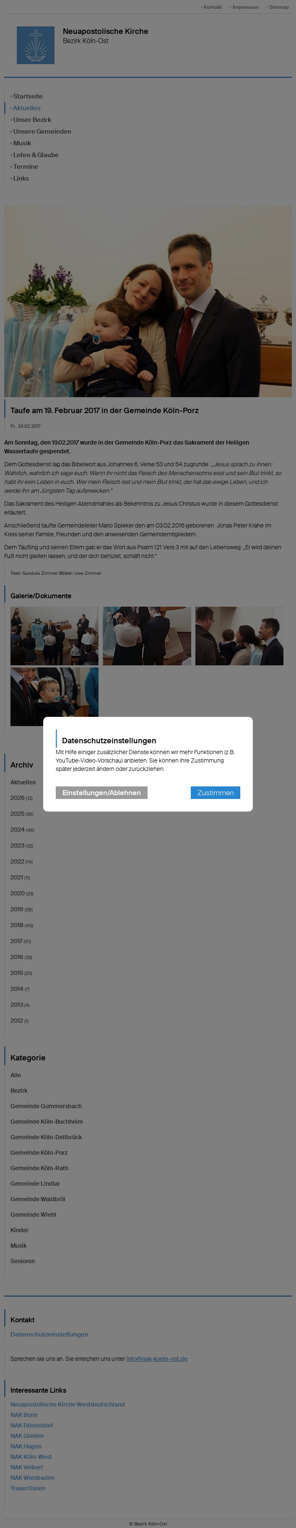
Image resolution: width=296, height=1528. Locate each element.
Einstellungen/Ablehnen (101, 792)
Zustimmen (215, 792)
